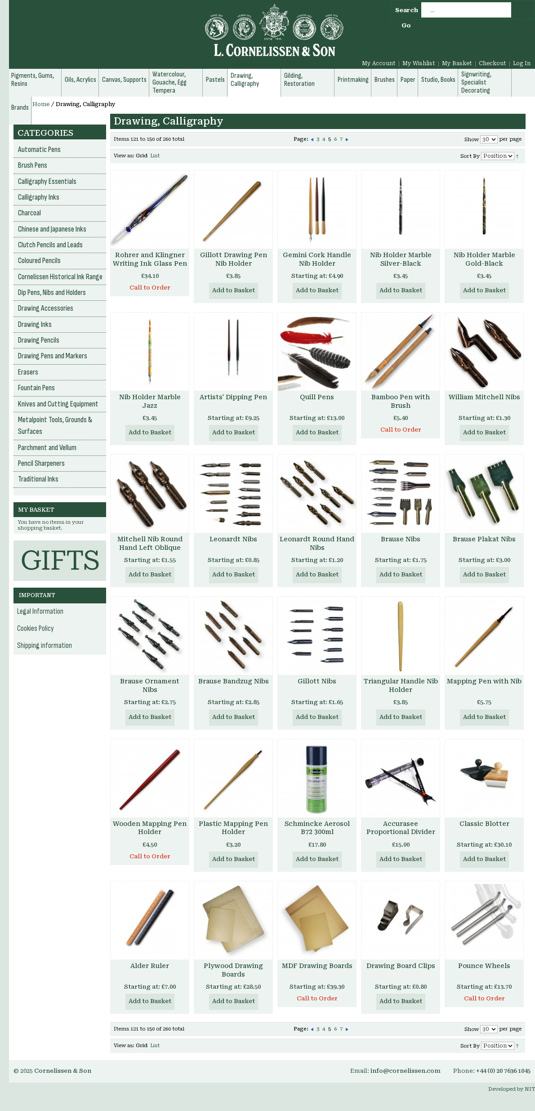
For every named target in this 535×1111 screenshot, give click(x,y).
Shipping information (44, 645)
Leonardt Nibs (233, 539)
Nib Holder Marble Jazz (150, 401)
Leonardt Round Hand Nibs (317, 543)
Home (41, 104)
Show (471, 140)
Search (406, 10)
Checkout (492, 63)
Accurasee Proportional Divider (400, 828)
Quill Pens (317, 397)
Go (406, 25)
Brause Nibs (400, 539)
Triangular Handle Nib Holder (401, 685)
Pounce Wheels (484, 965)
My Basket (457, 63)
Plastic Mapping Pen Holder (233, 828)
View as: (124, 156)
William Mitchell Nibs (484, 397)
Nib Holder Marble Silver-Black (401, 259)
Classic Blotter (484, 823)
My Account (379, 63)
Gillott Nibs (317, 681)
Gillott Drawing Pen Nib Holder (233, 259)
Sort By (470, 156)
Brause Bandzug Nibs (233, 681)
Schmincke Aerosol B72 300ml (317, 828)
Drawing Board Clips (400, 965)
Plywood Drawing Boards (233, 970)
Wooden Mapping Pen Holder (150, 828)
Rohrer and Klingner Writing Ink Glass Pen (150, 259)
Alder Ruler (149, 965)
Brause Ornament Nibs (149, 685)
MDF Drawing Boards (317, 965)
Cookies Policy (35, 628)
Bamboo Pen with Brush (400, 401)
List (155, 156)
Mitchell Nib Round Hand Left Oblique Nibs (150, 547)
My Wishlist (418, 63)
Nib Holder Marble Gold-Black (484, 259)
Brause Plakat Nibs (484, 539)
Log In (522, 63)
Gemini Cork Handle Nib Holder (317, 259)
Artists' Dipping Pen (233, 397)
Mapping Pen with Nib (484, 681)
